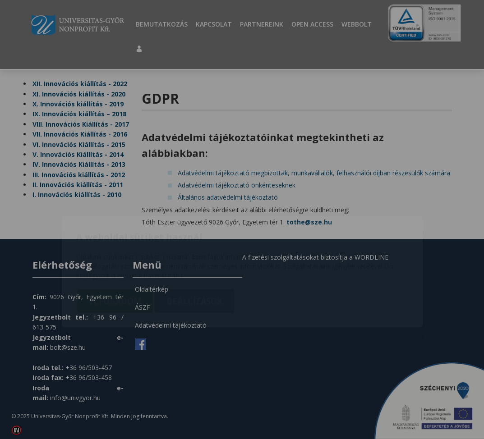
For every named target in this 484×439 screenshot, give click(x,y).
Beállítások (194, 248)
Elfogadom (115, 248)
